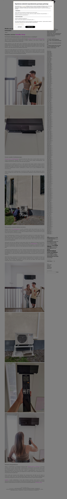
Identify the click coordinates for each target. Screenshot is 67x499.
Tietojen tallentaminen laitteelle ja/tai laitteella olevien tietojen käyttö (26, 12)
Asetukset (20, 26)
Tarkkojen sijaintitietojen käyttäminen (21, 18)
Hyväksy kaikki (30, 26)
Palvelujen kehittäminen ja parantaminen (22, 14)
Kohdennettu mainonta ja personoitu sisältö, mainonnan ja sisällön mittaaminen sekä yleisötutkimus (32, 13)
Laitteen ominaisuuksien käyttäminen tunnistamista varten (25, 19)
